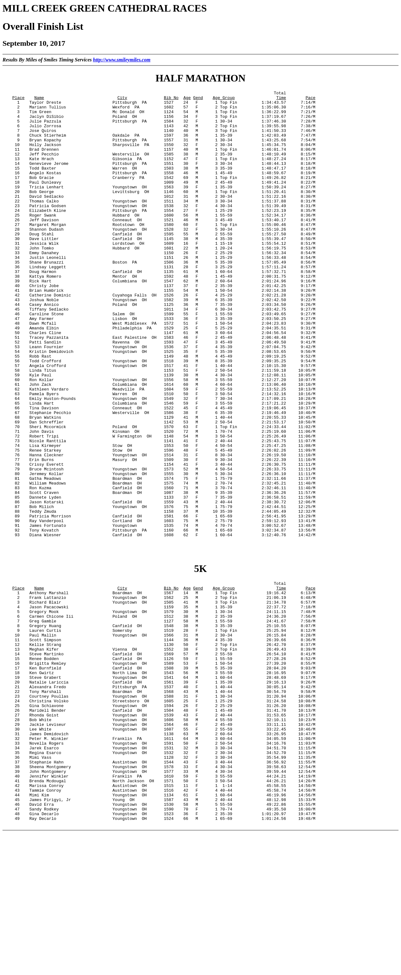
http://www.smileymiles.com (121, 59)
